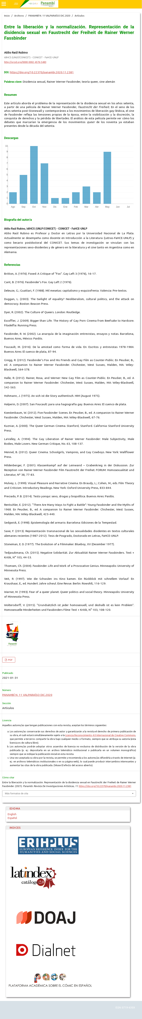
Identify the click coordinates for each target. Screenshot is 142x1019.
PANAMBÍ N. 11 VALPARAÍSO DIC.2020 (49, 15)
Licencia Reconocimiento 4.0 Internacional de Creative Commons (100, 735)
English (12, 814)
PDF (10, 659)
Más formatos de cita (16, 793)
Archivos (19, 15)
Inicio (7, 15)
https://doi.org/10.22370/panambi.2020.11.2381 (42, 72)
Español (12, 817)
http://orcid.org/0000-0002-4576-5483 (25, 62)
